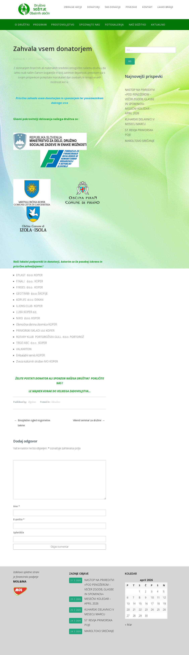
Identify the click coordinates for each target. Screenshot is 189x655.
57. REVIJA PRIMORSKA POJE (139, 132)
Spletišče (18, 532)
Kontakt (147, 7)
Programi (40, 24)
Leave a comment (44, 59)
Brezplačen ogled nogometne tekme (32, 423)
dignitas (32, 401)
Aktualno (158, 24)
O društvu (22, 24)
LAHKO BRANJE (165, 7)
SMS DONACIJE (113, 7)
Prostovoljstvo (62, 24)
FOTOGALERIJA (114, 24)
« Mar (128, 624)
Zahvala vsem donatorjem (52, 48)
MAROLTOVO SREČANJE (139, 141)
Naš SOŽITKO (137, 24)
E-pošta (18, 519)
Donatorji (93, 7)
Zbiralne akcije (73, 7)
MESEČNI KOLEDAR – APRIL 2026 (138, 111)
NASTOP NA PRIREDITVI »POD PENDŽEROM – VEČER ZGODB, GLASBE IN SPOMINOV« (140, 97)
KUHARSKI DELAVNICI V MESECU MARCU (139, 121)
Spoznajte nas (89, 24)
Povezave (131, 7)
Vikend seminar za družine (89, 420)
